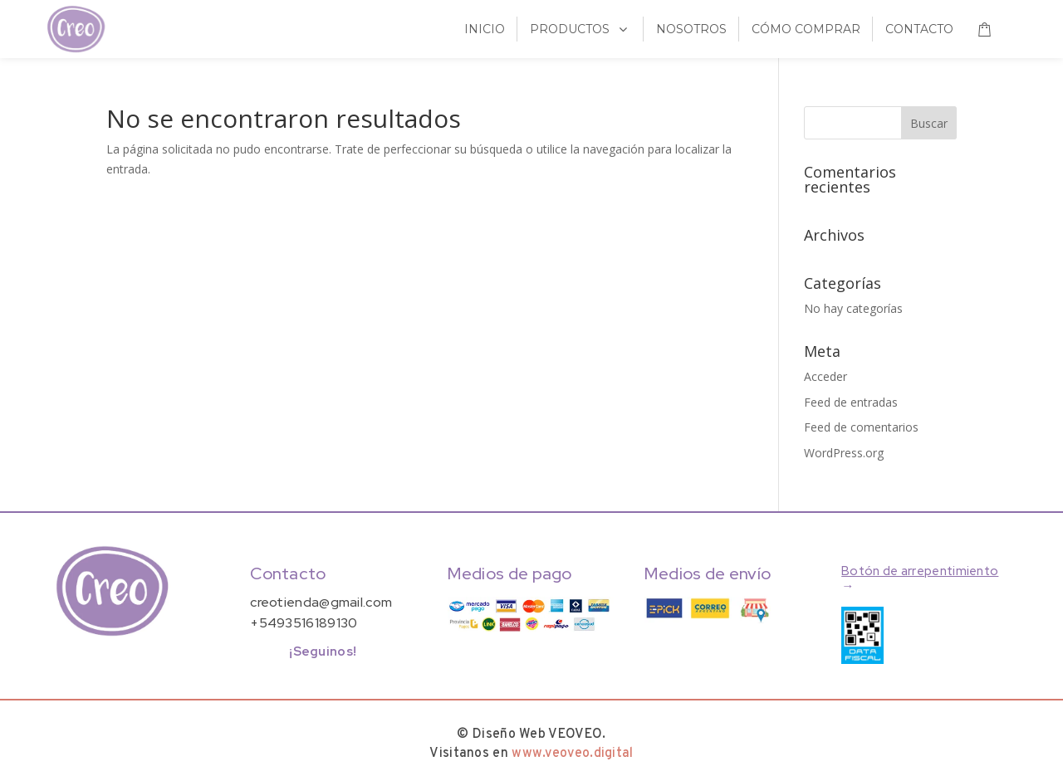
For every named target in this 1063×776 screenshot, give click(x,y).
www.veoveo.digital (572, 753)
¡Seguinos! (322, 651)
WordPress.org (844, 453)
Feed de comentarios (861, 427)
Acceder (825, 376)
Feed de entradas (851, 402)
